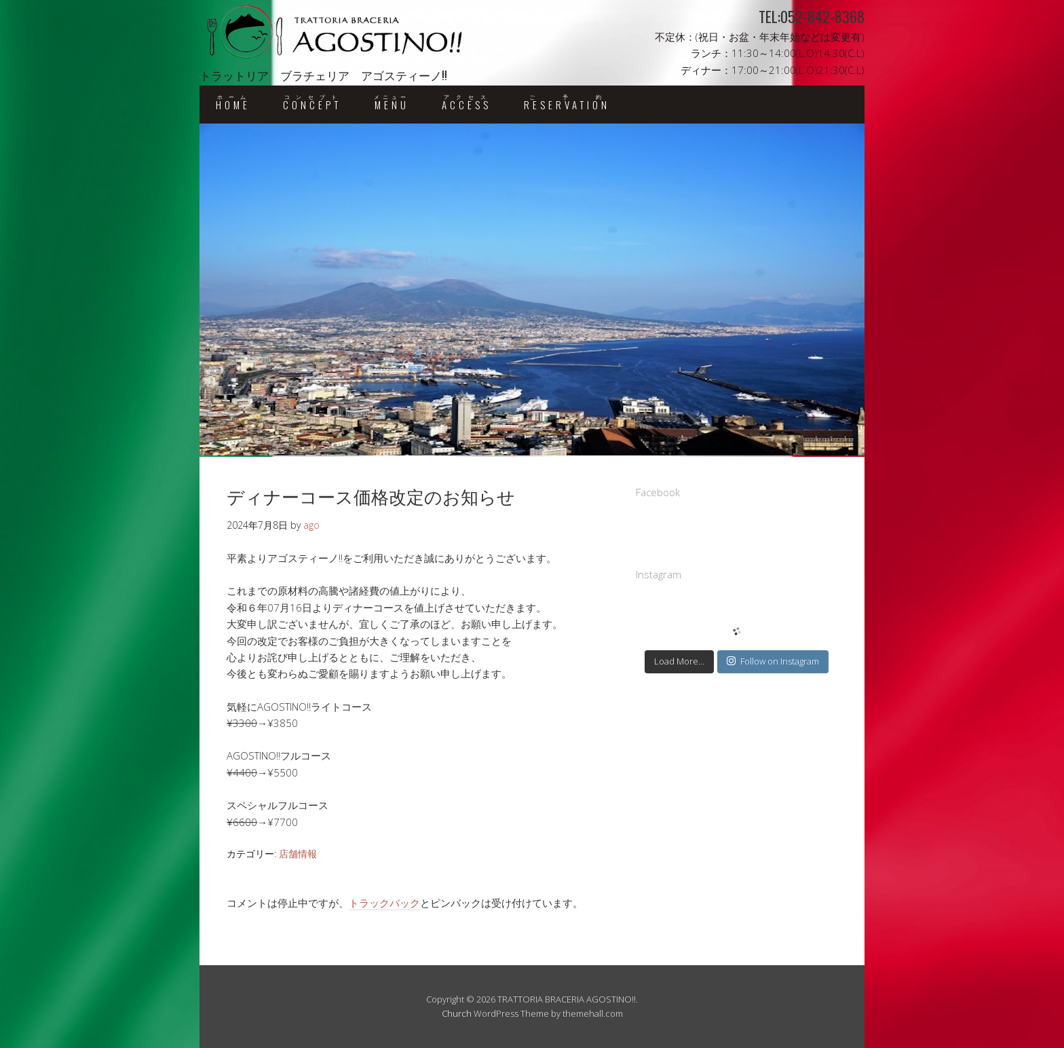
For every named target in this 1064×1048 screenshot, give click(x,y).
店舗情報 (298, 853)
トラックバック (384, 903)
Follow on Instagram (773, 661)
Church (457, 1013)
